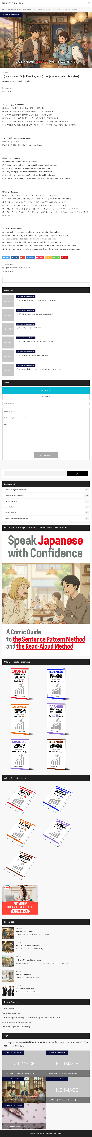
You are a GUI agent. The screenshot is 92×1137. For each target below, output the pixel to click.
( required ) (10, 411)
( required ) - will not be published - (17, 418)
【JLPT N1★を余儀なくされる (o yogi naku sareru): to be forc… (38, 369)
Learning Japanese (47, 501)
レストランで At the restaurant (28, 946)
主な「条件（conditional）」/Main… (30, 960)
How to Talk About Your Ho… (27, 974)
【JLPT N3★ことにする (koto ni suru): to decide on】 (35, 314)
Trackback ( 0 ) (46, 396)
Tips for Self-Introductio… (25, 989)
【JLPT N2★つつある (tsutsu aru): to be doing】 (33, 355)
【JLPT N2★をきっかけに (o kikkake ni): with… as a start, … (37, 300)
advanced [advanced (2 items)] (20, 1043)
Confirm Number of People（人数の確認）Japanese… (32, 949)
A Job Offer (11, 1009)
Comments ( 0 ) (46, 390)
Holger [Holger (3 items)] (51, 1042)
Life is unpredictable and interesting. (20, 1022)
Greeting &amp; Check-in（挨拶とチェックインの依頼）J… (33, 934)
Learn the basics (47, 507)
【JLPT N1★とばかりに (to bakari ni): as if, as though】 (35, 342)
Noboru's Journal (47, 512)
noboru (12, 264)
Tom (3, 1009)
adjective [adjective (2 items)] (11, 1043)
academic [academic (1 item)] (5, 1043)
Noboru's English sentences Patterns (47, 518)
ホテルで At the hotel (24, 931)
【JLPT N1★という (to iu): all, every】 (29, 328)
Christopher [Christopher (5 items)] (40, 1042)
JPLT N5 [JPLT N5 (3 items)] (75, 1042)
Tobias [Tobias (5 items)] (21, 1046)
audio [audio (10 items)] (28, 1042)
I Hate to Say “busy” (14, 1013)
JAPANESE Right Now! (44, 1133)
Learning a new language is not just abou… (29, 977)
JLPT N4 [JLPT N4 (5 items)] (65, 1042)
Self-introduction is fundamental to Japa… (28, 992)
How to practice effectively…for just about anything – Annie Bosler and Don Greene (34, 1018)
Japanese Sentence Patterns (10, 14)
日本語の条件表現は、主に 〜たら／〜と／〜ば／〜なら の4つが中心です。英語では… (42, 963)
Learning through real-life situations (47, 489)
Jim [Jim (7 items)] (57, 1042)
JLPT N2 (27, 268)
